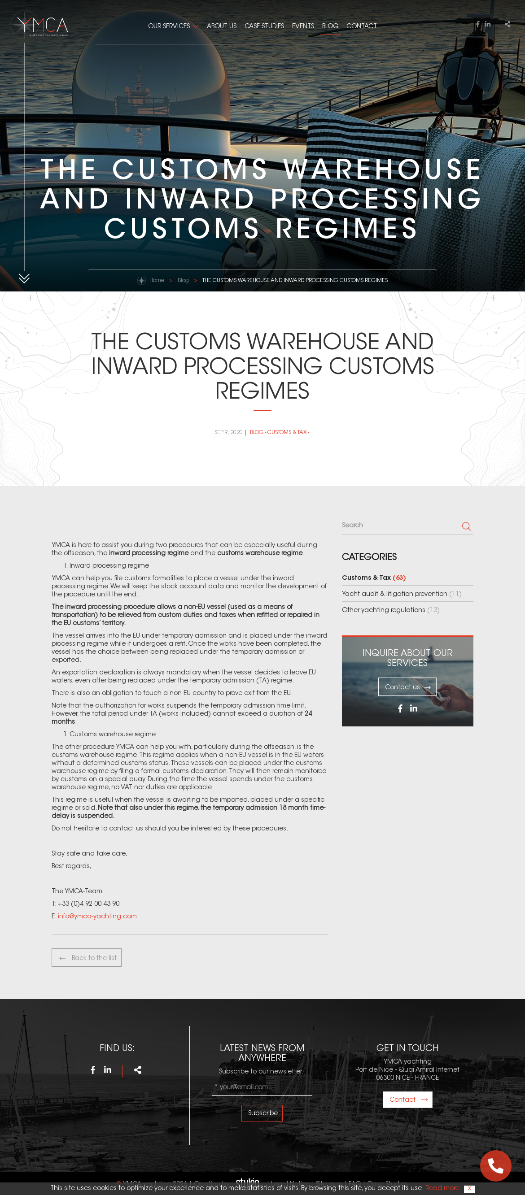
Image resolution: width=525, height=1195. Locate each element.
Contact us (408, 687)
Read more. (442, 1189)
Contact (361, 27)
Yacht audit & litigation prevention (402, 594)
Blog (330, 27)
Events (303, 27)
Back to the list (87, 958)
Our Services (169, 27)
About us (221, 27)
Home (156, 280)
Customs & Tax (286, 432)
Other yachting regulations (391, 611)
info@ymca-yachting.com (97, 917)
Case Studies (264, 27)
